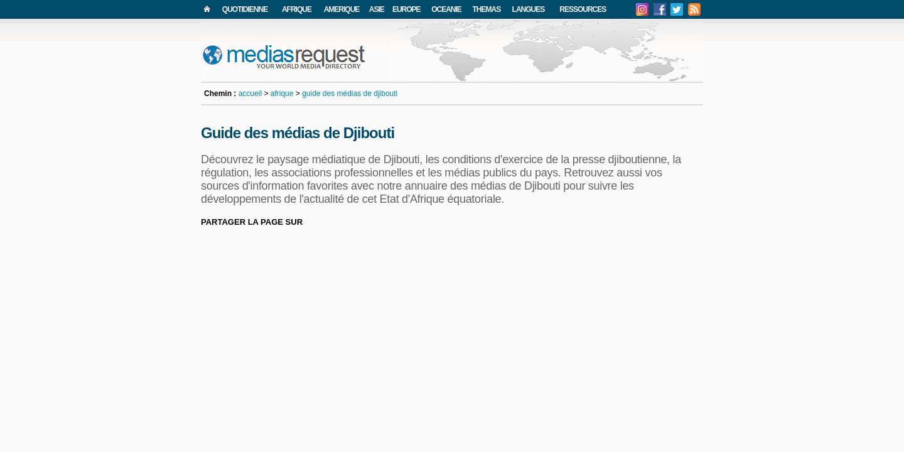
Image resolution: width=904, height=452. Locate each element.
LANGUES (528, 9)
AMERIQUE (342, 9)
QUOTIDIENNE (244, 9)
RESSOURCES (582, 9)
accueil (250, 93)
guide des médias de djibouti (349, 93)
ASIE (376, 9)
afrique (282, 93)
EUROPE (406, 9)
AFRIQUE (296, 9)
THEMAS (487, 9)
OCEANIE (446, 9)
